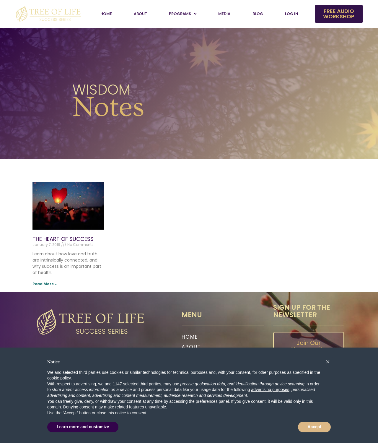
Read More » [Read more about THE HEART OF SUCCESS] (44, 283)
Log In (291, 14)
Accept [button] (314, 426)
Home (106, 14)
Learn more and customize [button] (83, 426)
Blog (257, 14)
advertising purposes (270, 389)
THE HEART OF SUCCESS (63, 239)
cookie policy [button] (59, 378)
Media (224, 14)
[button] (328, 361)
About (140, 14)
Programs (182, 14)
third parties (150, 384)
